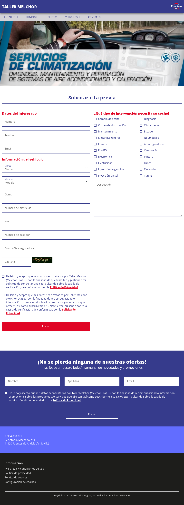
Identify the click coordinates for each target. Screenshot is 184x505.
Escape (146, 131)
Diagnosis (148, 119)
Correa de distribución (110, 125)
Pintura (146, 156)
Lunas (146, 163)
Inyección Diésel (106, 175)
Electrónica (103, 156)
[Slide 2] (92, 81)
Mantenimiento (105, 131)
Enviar (46, 326)
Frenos (100, 144)
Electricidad (103, 163)
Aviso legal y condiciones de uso (24, 468)
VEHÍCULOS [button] (71, 17)
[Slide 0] (87, 81)
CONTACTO (94, 17)
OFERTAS (52, 17)
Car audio (148, 169)
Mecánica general (107, 138)
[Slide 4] (97, 81)
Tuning (146, 175)
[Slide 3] (95, 81)
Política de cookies (16, 477)
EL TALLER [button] (9, 17)
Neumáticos (149, 138)
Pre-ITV (100, 150)
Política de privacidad (18, 473)
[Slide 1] (89, 81)
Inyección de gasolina (109, 169)
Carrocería (148, 150)
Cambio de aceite (107, 119)
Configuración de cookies (20, 482)
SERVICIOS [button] (31, 17)
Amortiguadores (152, 144)
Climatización (150, 125)
